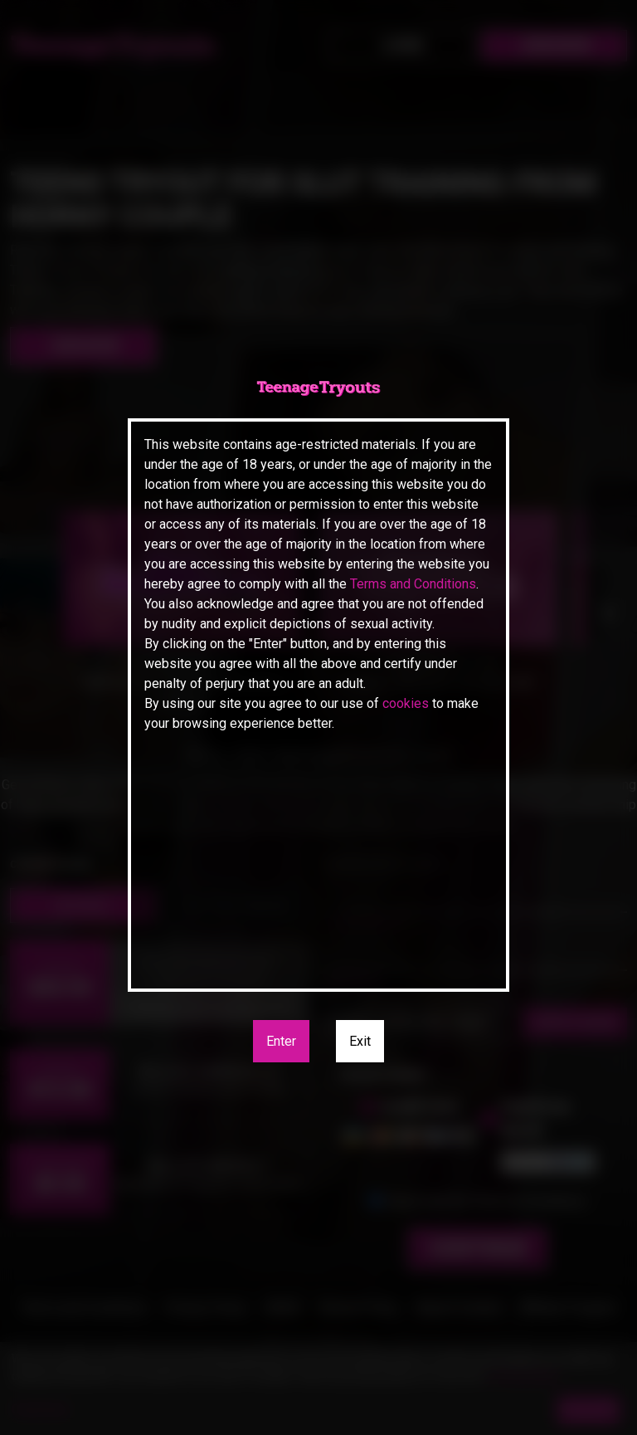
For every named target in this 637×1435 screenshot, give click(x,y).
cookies (405, 703)
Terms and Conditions (413, 584)
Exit (360, 1041)
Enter (281, 1041)
